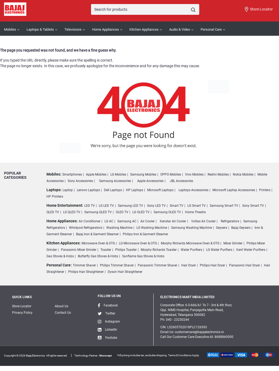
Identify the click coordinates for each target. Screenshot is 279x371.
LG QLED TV (71, 212)
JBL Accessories (181, 181)
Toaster (105, 250)
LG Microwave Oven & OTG (138, 243)
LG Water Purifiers (219, 250)
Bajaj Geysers (241, 228)
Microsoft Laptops (160, 190)
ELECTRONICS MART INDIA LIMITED (187, 297)
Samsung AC (126, 221)
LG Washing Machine (151, 228)
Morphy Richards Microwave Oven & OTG (190, 243)
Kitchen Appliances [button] (144, 29)
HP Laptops (134, 190)
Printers (264, 190)
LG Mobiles (118, 174)
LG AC (108, 221)
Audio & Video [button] (179, 29)
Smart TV (176, 206)
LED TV (89, 206)
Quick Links (22, 297)
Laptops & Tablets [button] (40, 29)
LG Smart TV (196, 206)
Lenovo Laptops (88, 190)
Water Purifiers (191, 250)
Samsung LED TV (130, 206)
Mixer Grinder (232, 243)
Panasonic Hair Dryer (244, 265)
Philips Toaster (126, 250)
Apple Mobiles (96, 174)
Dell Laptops (113, 190)
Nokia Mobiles (243, 174)
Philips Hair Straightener (86, 272)
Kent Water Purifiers (250, 250)
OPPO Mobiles (170, 174)
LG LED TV (106, 206)
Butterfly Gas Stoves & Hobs (98, 256)
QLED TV (52, 212)
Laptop (68, 190)
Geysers (221, 228)
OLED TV (122, 212)
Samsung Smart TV (224, 206)
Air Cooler (147, 221)
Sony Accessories (80, 181)
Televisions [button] (73, 29)
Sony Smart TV (253, 206)
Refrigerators (230, 221)
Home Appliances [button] (105, 29)
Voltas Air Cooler (203, 221)
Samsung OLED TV (167, 212)
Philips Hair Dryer (212, 265)
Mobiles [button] (10, 29)
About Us (61, 306)
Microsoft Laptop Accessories (233, 190)
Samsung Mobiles (143, 174)
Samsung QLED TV (98, 212)
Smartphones (72, 174)
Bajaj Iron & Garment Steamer (97, 234)
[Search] (145, 9)
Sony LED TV (156, 206)
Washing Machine (119, 228)
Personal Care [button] (211, 29)
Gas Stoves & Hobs (60, 256)
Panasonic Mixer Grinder (78, 250)
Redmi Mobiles (218, 174)
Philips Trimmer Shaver (117, 265)
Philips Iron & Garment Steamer (145, 234)
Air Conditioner (89, 221)
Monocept (105, 355)
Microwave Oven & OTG (98, 243)
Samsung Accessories (115, 181)
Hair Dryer (188, 265)
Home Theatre (195, 212)
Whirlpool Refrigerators (85, 228)
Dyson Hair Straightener (125, 272)
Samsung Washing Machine (191, 228)
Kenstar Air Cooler (173, 221)
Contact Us (63, 313)
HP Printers (54, 196)
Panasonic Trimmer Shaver (157, 265)
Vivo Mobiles (194, 174)
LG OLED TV (141, 212)
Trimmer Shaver (84, 265)
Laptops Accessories (193, 190)
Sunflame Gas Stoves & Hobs (143, 256)
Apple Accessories (150, 181)
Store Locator (258, 9)
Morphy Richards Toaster (159, 250)
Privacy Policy (22, 313)
